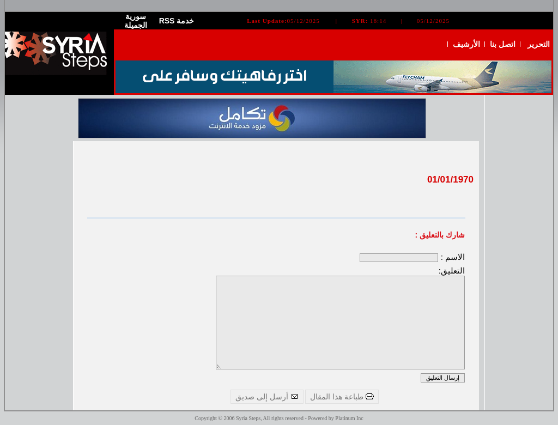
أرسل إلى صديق (267, 396)
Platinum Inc (349, 418)
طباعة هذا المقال (342, 396)
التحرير (538, 44)
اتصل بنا (502, 44)
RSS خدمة (177, 20)
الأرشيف (466, 44)
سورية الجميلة (135, 20)
